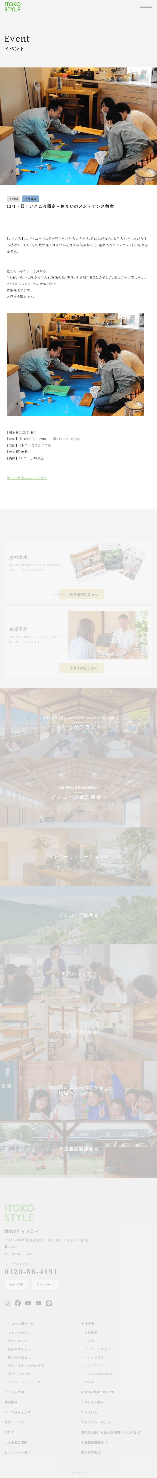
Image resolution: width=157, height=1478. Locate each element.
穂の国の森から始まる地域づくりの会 (110, 1432)
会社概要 (91, 1332)
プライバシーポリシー (97, 1422)
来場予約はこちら (84, 668)
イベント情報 (14, 1392)
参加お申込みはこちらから (27, 477)
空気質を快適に (19, 1357)
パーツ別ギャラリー (19, 1412)
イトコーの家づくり (19, 1323)
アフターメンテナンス (24, 1382)
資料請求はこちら (84, 594)
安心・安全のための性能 (26, 1365)
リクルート (45, 1284)
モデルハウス (14, 1422)
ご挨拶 (89, 1341)
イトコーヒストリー (99, 1349)
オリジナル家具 (92, 1402)
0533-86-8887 (20, 1254)
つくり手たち (94, 1365)
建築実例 (11, 1402)
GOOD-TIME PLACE (97, 1392)
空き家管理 (91, 1452)
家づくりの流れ (19, 1374)
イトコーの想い (19, 1332)
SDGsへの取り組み (98, 1374)
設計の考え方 (18, 1341)
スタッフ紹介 (94, 1357)
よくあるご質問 (16, 1442)
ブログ (9, 1432)
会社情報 (16, 1284)
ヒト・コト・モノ (18, 1452)
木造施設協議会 (94, 1442)
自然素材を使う (19, 1349)
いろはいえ (89, 1412)
